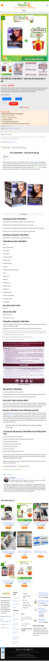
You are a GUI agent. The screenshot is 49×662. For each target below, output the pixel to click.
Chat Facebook (7, 99)
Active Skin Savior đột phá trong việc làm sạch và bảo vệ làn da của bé (24, 552)
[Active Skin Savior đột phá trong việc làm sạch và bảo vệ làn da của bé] (24, 540)
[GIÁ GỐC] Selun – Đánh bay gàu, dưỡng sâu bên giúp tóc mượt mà (24, 581)
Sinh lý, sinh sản (26, 602)
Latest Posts (9, 474)
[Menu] (2, 5)
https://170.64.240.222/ (24, 658)
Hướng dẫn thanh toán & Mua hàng (19, 147)
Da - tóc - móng (15, 76)
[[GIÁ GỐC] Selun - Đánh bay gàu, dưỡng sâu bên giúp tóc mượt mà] (24, 570)
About (5, 474)
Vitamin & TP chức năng (27, 597)
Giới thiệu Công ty (16, 597)
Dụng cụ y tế (25, 607)
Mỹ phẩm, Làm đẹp (27, 605)
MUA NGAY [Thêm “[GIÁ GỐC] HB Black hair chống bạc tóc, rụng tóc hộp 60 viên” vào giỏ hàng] (40, 527)
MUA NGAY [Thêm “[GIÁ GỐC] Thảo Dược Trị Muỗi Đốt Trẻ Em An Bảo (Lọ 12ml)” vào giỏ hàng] (24, 527)
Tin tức (16, 652)
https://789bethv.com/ (41, 657)
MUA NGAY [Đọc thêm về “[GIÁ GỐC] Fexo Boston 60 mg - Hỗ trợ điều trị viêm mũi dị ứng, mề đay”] (40, 556)
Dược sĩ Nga (12, 477)
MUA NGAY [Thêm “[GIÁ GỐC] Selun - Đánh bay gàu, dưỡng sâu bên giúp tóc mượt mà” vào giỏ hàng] (24, 585)
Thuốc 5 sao (7, 624)
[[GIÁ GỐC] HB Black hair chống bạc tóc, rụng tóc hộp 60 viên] (40, 512)
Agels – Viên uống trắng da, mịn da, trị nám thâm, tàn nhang (8, 581)
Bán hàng (14, 607)
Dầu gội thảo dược (7, 128)
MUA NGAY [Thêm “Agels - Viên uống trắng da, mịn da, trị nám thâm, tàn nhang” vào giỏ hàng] (8, 585)
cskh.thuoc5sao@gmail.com (6, 621)
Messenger (2, 652)
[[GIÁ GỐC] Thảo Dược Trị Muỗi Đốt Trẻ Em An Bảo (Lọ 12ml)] (24, 512)
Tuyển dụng (25, 652)
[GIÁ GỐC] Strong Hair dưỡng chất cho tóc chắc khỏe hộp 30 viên (8, 523)
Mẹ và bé (25, 600)
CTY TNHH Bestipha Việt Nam (20, 478)
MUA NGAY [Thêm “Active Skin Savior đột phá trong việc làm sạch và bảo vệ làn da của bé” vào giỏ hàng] (24, 557)
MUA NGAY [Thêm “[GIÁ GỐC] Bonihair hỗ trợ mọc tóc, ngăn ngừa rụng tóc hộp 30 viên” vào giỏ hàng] (8, 556)
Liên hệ (29, 652)
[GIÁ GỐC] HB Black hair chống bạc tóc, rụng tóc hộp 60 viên (40, 523)
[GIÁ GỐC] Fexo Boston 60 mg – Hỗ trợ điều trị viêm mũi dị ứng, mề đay (40, 552)
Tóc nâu (18, 128)
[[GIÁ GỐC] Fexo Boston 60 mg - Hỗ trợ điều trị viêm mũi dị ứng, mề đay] (40, 540)
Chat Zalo (19, 99)
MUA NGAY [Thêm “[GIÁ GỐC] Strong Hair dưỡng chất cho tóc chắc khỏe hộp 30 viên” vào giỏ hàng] (8, 527)
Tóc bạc (15, 128)
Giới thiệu (20, 652)
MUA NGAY (14, 103)
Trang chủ (3, 76)
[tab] (6, 148)
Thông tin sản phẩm (6, 147)
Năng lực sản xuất (16, 600)
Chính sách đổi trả (16, 628)
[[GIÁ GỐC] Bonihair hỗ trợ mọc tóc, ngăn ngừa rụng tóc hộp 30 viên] (8, 540)
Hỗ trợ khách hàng (35, 652)
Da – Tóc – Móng (38, 167)
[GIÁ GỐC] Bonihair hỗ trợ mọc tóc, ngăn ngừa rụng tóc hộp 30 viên (8, 552)
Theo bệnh (9, 76)
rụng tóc (12, 128)
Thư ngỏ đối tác (15, 604)
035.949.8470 (8, 616)
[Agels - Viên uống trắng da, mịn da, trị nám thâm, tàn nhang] (8, 570)
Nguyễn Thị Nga (11, 142)
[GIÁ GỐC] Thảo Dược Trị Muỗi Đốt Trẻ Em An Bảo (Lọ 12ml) (24, 523)
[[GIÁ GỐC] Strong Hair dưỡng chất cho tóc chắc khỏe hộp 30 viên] (8, 512)
